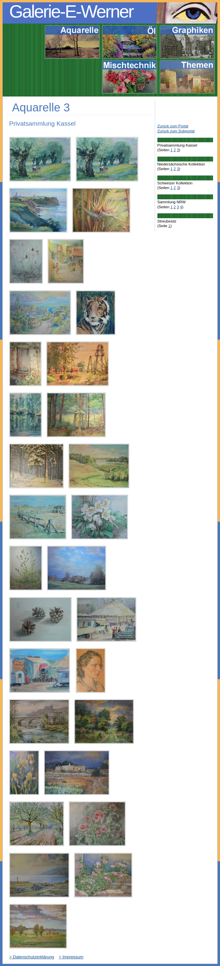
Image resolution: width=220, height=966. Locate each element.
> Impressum (71, 956)
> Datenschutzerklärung (31, 956)
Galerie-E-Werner (71, 11)
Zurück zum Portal (172, 126)
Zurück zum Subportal (176, 131)
